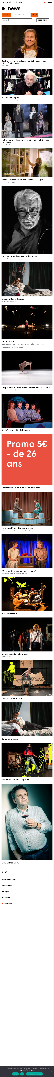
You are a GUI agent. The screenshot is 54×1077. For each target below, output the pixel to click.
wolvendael (19, 15)
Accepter (15, 1074)
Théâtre (6, 15)
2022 (34, 15)
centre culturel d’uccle (12, 3)
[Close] (50, 3)
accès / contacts (9, 879)
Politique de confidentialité (34, 1074)
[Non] (51, 1072)
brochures (6, 897)
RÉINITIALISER (42, 20)
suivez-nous (7, 886)
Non (22, 1074)
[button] (45, 2)
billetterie (8, 904)
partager (5, 892)
